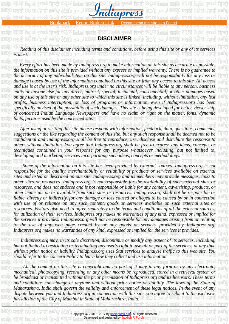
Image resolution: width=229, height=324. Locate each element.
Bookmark (60, 22)
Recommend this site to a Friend (149, 23)
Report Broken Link (95, 22)
